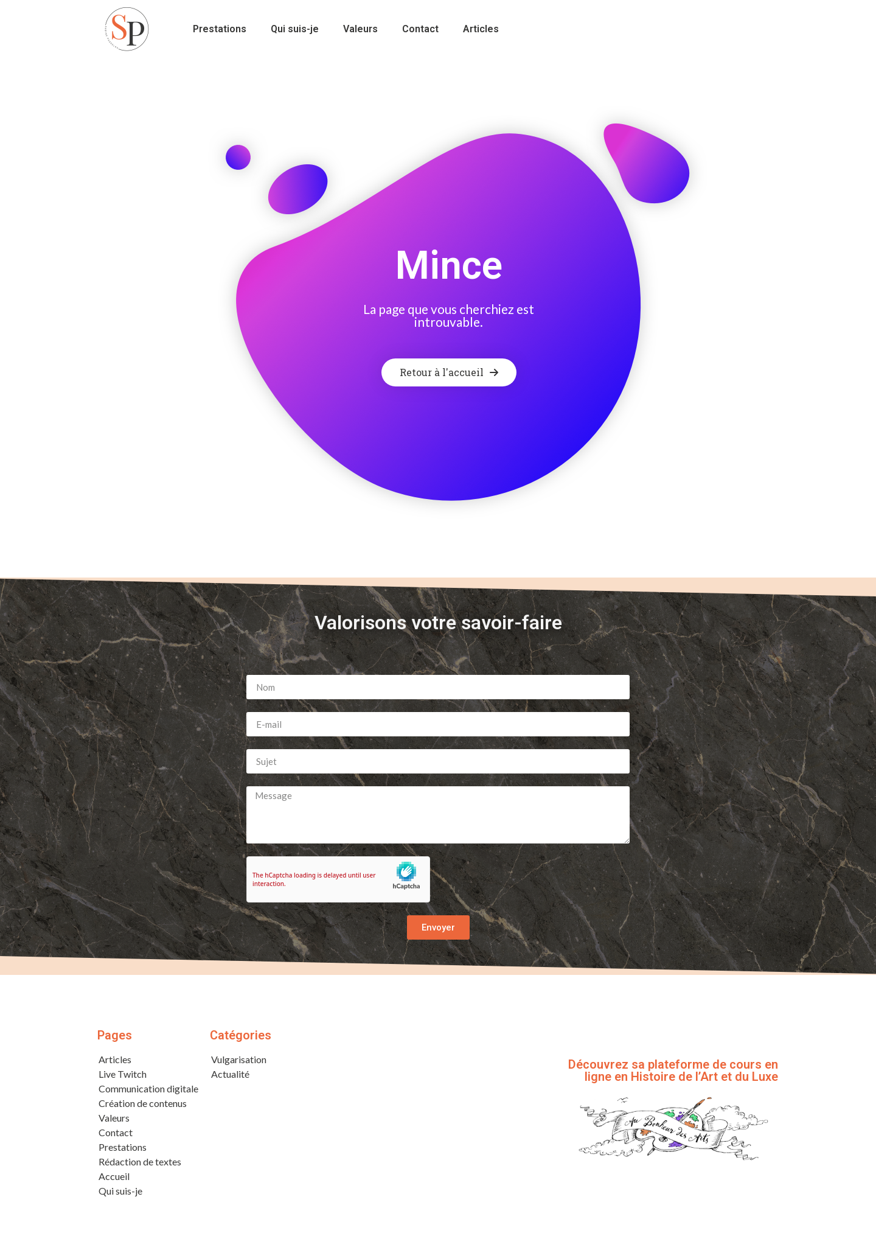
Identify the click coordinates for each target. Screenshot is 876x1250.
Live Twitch (123, 1077)
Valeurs (360, 29)
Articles (481, 29)
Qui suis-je (295, 29)
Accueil (114, 1179)
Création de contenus (143, 1106)
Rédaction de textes (140, 1164)
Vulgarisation (238, 1062)
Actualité (230, 1077)
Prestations (219, 29)
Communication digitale (148, 1091)
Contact (420, 29)
